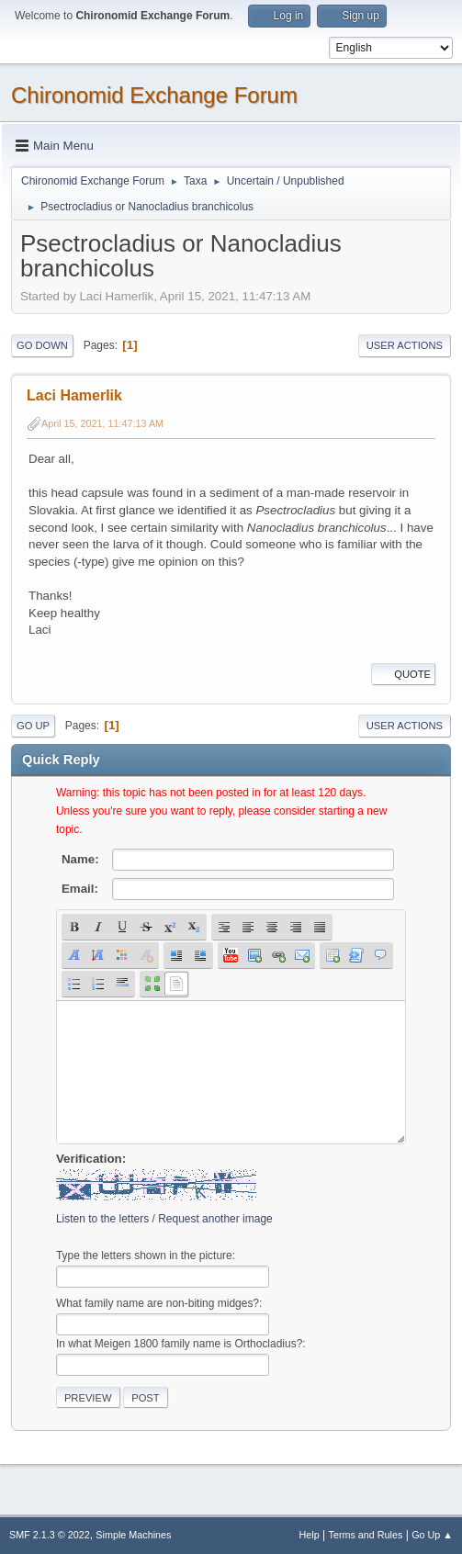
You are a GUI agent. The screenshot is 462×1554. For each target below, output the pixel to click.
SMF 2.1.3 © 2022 (49, 1534)
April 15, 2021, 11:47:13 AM (102, 423)
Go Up (33, 725)
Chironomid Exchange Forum (154, 95)
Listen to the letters (102, 1218)
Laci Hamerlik (74, 395)
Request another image (215, 1218)
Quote (403, 674)
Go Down (42, 345)
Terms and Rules (366, 1534)
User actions (404, 345)
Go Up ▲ (432, 1534)
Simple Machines (133, 1534)
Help (309, 1534)
